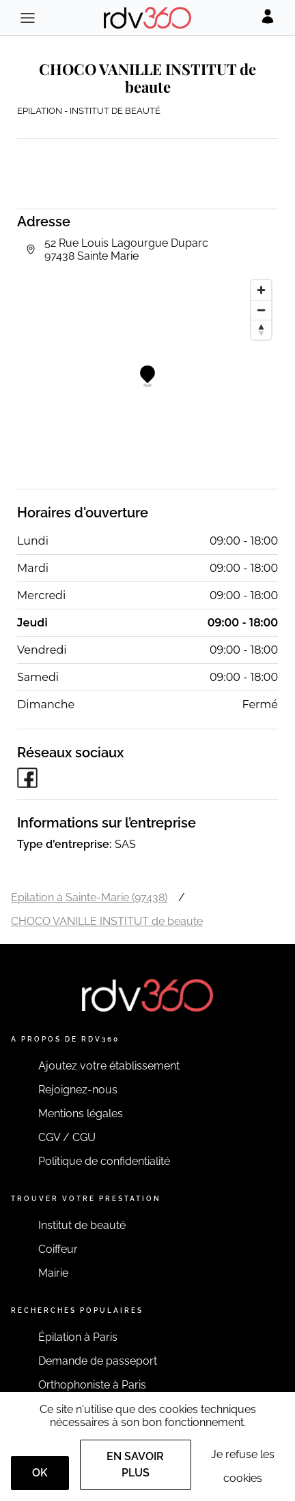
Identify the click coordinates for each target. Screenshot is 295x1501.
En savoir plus (135, 1464)
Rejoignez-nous (77, 1089)
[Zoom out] (261, 310)
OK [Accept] (40, 1472)
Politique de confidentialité (104, 1161)
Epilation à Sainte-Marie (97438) (89, 897)
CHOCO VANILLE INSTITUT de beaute (107, 921)
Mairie (53, 1273)
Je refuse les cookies (243, 1466)
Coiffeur (58, 1249)
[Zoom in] (261, 290)
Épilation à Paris (77, 1337)
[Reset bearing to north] (261, 329)
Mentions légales (80, 1113)
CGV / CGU (67, 1137)
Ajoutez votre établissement (109, 1065)
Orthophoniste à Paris (92, 1384)
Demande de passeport (97, 1360)
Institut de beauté (82, 1225)
